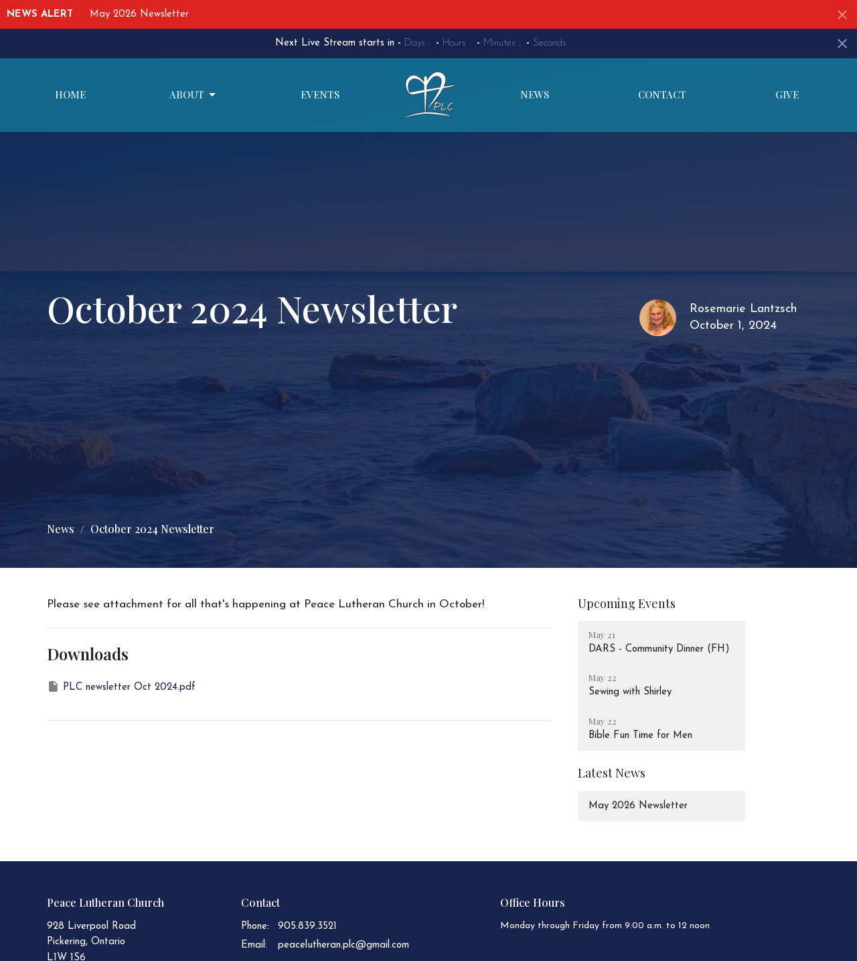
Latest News (611, 773)
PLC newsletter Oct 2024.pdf (121, 686)
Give (787, 94)
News (534, 94)
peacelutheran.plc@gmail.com (343, 945)
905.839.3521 (307, 926)
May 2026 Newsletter (139, 14)
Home (70, 94)
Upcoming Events (627, 603)
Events (320, 94)
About (193, 95)
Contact (662, 94)
